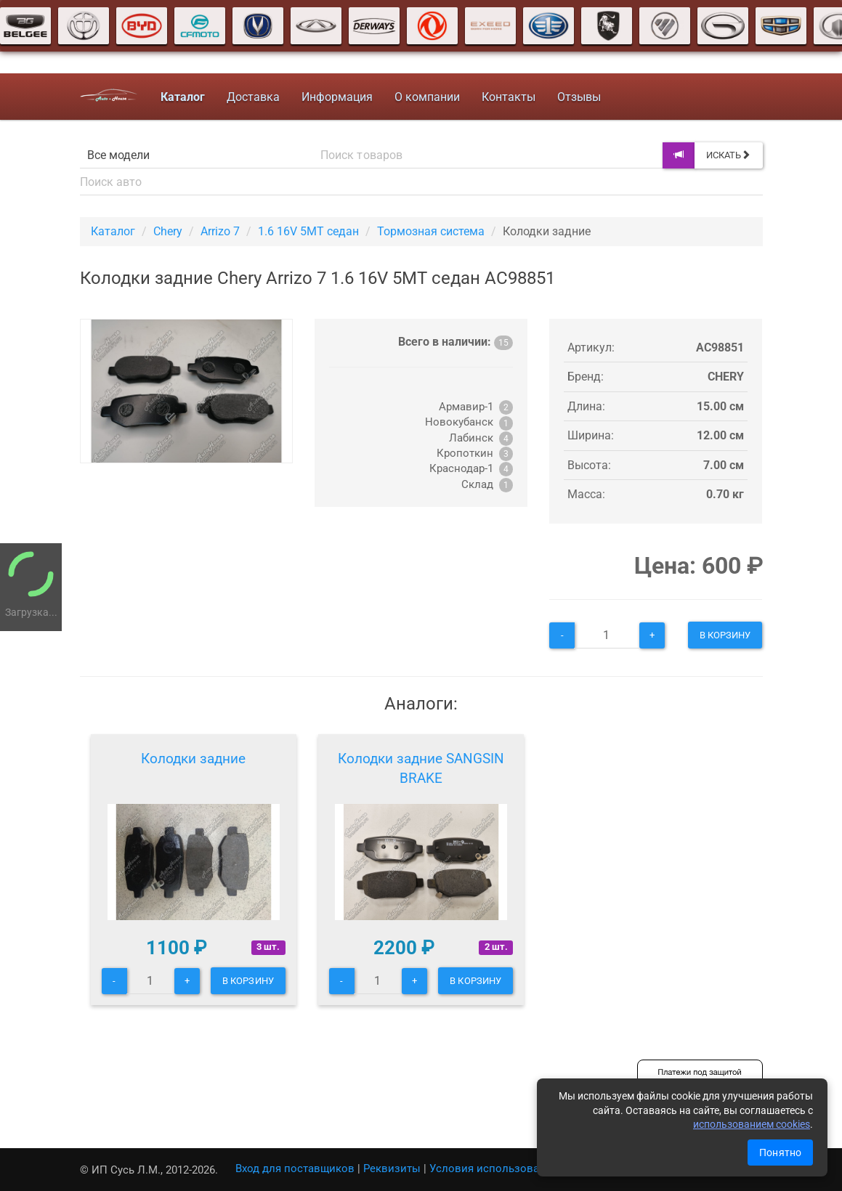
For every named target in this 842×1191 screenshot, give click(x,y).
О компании (427, 97)
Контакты (508, 97)
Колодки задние (193, 758)
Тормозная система (431, 231)
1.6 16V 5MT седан (308, 231)
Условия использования (493, 1168)
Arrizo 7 (220, 231)
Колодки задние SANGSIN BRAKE (421, 768)
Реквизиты (392, 1168)
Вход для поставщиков (295, 1168)
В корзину (725, 635)
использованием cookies (751, 1124)
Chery (167, 231)
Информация (337, 97)
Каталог (113, 231)
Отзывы (579, 97)
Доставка (253, 97)
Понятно (780, 1152)
